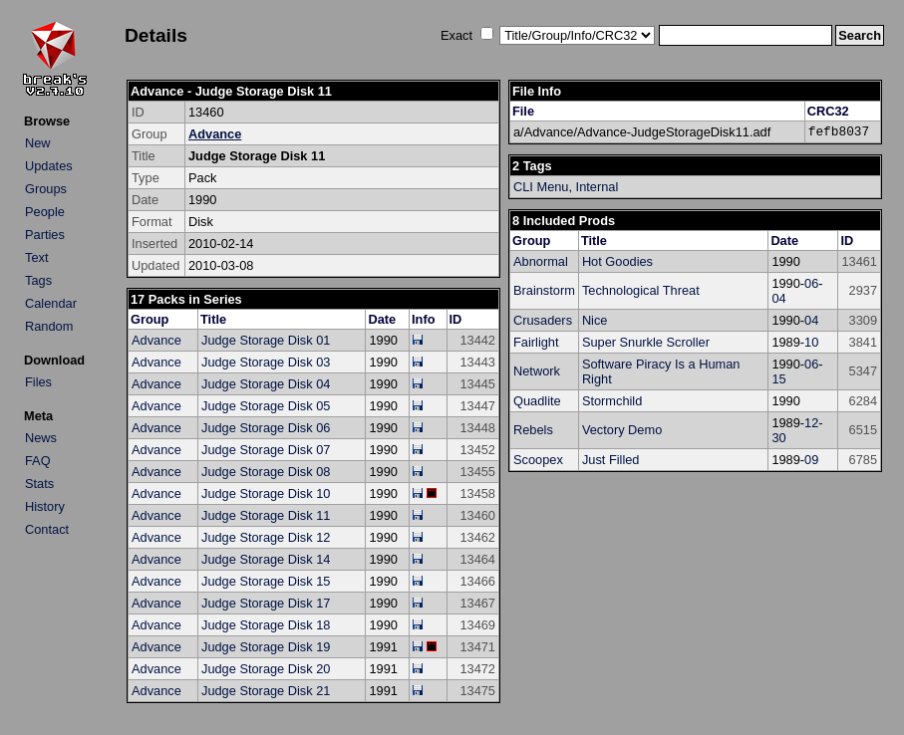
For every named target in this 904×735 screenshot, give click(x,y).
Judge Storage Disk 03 (265, 362)
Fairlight (536, 342)
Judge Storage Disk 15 (265, 581)
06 (811, 283)
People (45, 211)
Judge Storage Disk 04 (265, 383)
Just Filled (611, 459)
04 (778, 298)
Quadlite (537, 400)
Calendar (51, 303)
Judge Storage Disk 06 (265, 427)
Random (49, 326)
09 (811, 459)
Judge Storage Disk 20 (265, 668)
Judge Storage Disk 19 (265, 646)
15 (778, 378)
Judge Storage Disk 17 (265, 603)
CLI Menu (540, 186)
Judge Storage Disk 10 (265, 493)
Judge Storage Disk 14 (265, 559)
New (38, 142)
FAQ (38, 460)
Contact (47, 529)
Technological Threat (641, 290)
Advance (214, 133)
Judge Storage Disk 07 (265, 449)
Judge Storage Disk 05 (265, 405)
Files (38, 381)
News (41, 437)
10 (811, 342)
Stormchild (612, 400)
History (45, 506)
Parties (45, 234)
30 (778, 437)
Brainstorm (544, 290)
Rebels (533, 429)
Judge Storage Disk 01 (265, 340)
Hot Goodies (617, 261)
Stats (39, 483)
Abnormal (540, 261)
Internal (597, 186)
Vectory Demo (622, 429)
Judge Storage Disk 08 (265, 471)
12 (811, 422)
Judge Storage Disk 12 (265, 537)
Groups (46, 188)
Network (536, 371)
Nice (595, 320)
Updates (49, 165)
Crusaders (542, 320)
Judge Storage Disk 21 (265, 690)
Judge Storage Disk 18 (265, 624)
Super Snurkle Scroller (646, 342)
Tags (38, 280)
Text (36, 257)
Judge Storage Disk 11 (265, 515)
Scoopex (538, 459)
